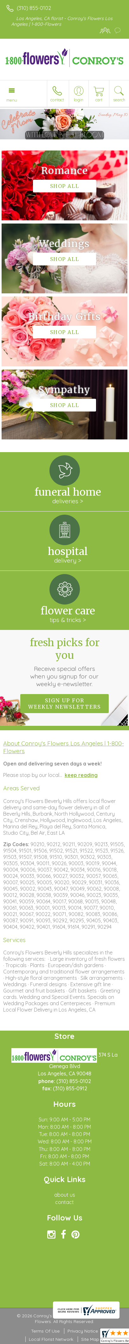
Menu (11, 100)
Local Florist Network (51, 1339)
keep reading (81, 775)
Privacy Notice (83, 1331)
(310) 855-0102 (34, 8)
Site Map (90, 1339)
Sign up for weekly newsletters (64, 703)
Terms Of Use (45, 1331)
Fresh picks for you (65, 662)
